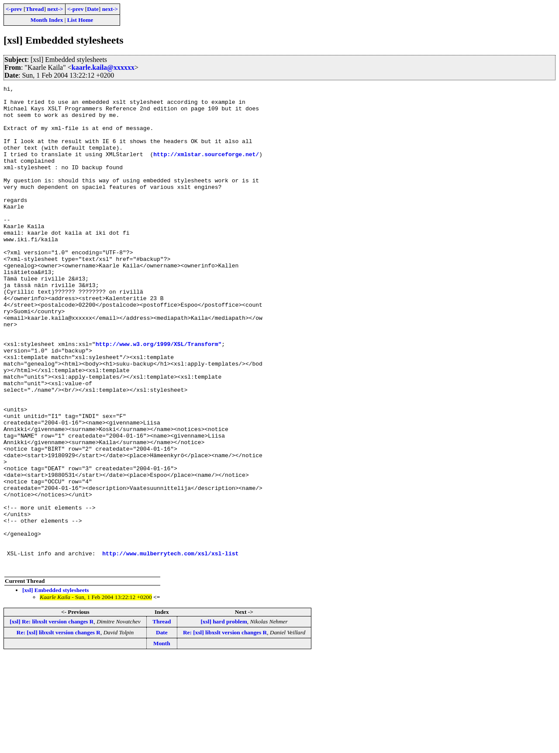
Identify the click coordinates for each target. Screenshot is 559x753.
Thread (34, 9)
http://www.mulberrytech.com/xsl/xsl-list (170, 647)
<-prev (14, 9)
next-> (55, 9)
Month (161, 740)
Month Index (47, 20)
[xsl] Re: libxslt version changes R (51, 718)
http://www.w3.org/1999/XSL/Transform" (159, 396)
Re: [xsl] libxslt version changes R (58, 729)
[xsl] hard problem (223, 718)
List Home (80, 20)
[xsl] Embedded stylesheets (55, 687)
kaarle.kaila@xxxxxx (103, 67)
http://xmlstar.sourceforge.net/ (206, 168)
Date (93, 9)
